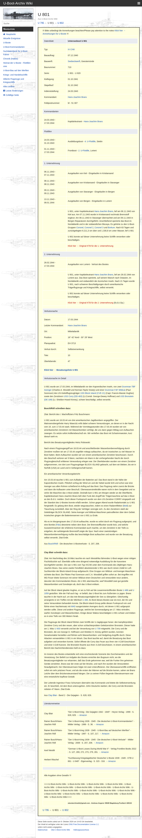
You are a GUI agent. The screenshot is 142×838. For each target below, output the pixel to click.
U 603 (57, 628)
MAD (73, 606)
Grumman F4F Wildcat (115, 390)
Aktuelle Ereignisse (11, 38)
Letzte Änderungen (14, 91)
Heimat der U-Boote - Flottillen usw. (17, 64)
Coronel (79, 227)
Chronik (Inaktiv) (10, 59)
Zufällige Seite (12, 95)
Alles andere (9, 86)
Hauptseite (11, 34)
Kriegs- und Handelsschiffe (15, 75)
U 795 (41, 23)
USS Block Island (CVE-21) (92, 393)
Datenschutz (43, 830)
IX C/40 (71, 49)
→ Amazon (82, 715)
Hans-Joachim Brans (77, 97)
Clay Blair (52, 695)
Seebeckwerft (74, 61)
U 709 (97, 628)
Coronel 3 (99, 227)
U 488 (125, 590)
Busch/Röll (53, 544)
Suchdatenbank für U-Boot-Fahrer (15, 52)
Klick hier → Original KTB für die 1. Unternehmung (90, 246)
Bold (125, 506)
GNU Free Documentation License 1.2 (83, 824)
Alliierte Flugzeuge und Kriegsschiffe (13, 80)
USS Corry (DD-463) (73, 396)
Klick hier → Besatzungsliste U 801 (61, 370)
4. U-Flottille (90, 141)
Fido (58, 525)
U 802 (60, 23)
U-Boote (7, 42)
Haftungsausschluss (81, 830)
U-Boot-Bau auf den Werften (16, 70)
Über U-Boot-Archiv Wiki (60, 830)
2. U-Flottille (83, 150)
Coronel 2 (89, 227)
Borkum (111, 227)
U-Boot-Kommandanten (14, 47)
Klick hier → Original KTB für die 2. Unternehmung (90, 303)
